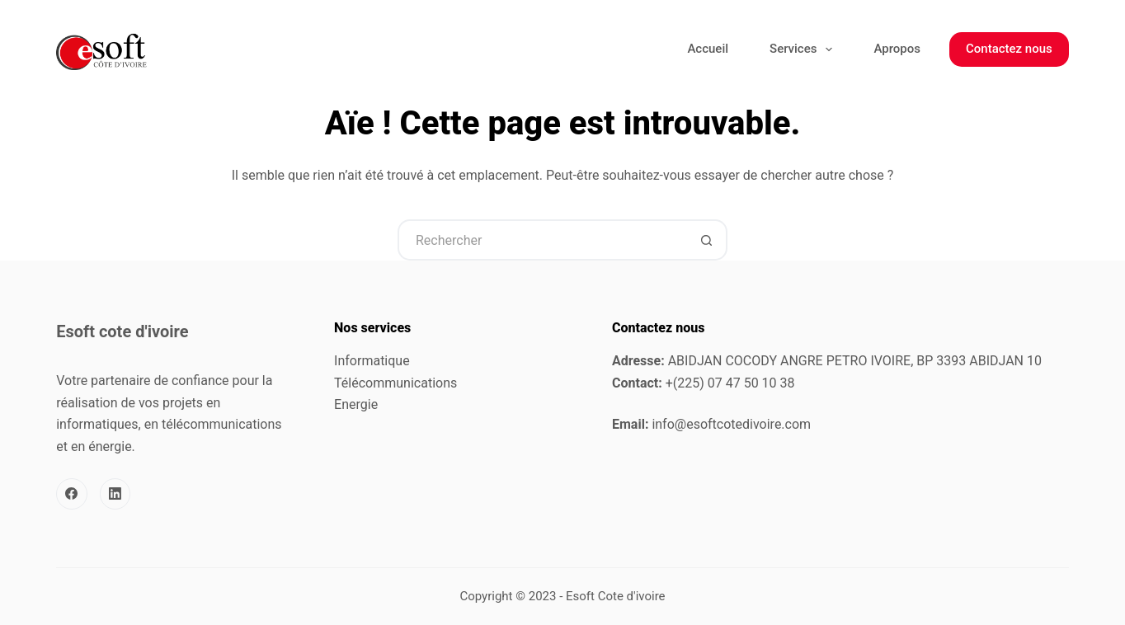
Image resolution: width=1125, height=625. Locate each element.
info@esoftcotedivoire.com (731, 424)
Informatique (372, 361)
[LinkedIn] (115, 494)
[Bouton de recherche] (706, 240)
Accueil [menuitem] (707, 48)
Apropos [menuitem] (896, 48)
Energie (356, 404)
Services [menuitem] (804, 49)
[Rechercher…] (542, 240)
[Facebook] (71, 494)
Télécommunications (395, 383)
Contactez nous (1009, 48)
